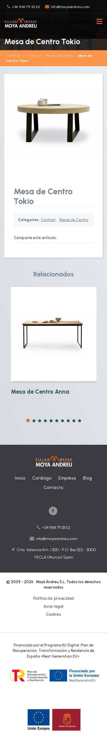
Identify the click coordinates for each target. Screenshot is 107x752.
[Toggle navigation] (98, 22)
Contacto (53, 487)
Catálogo (13, 56)
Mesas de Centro (59, 56)
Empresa (67, 478)
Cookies (53, 614)
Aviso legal (53, 606)
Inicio (20, 478)
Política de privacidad (53, 598)
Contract (33, 56)
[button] (28, 420)
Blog (87, 478)
